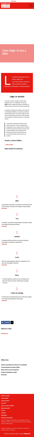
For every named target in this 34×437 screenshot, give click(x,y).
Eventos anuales (5, 395)
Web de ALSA (9, 144)
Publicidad (4, 415)
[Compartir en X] (12, 322)
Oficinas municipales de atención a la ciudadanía (14, 365)
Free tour (13, 1)
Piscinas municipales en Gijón (9, 372)
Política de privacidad (6, 417)
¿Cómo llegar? (5, 398)
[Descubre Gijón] (5, 5)
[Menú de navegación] (31, 5)
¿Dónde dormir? (5, 400)
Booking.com (4, 333)
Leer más (4, 208)
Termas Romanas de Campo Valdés (10, 367)
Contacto (3, 412)
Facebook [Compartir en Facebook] (5, 322)
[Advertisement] (17, 26)
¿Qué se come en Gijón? (7, 405)
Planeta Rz (27, 434)
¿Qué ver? (3, 403)
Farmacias (4, 374)
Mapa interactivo (5, 408)
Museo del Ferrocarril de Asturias (10, 369)
